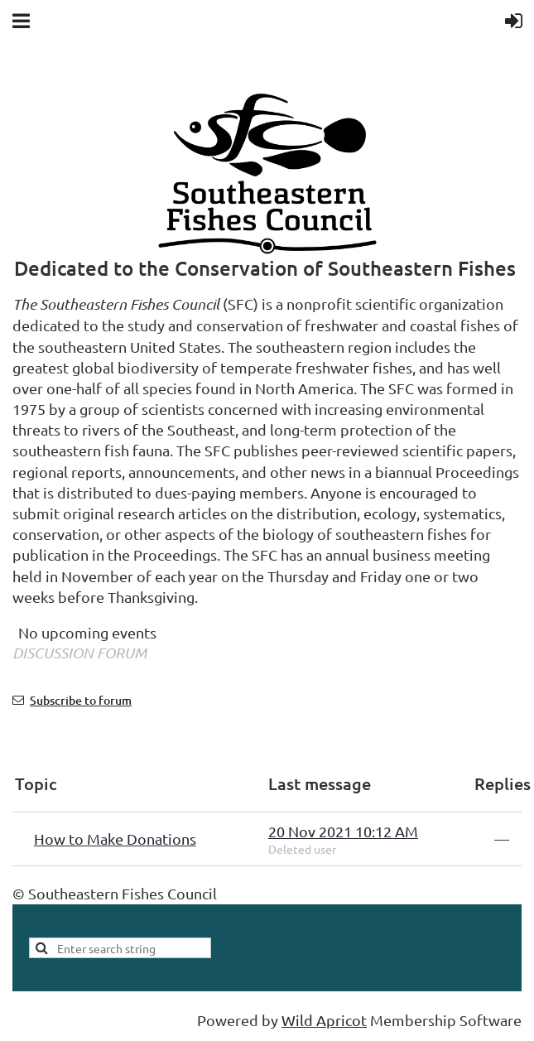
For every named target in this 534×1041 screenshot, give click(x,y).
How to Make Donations (115, 838)
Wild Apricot (324, 1020)
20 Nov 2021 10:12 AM (343, 831)
